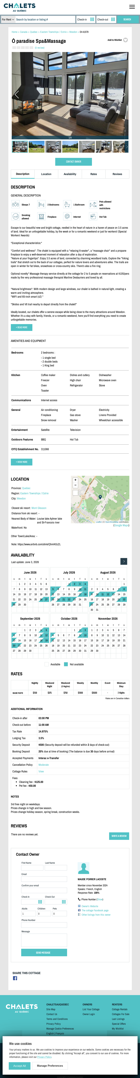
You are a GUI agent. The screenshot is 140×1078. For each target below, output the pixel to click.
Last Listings (118, 1019)
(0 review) (39, 47)
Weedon (21, 498)
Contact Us (51, 1014)
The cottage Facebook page (95, 910)
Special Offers (119, 1024)
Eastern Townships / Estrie (34, 493)
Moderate (44, 765)
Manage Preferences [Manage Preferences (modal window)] (50, 1065)
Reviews (117, 174)
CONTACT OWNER (73, 162)
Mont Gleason (39, 508)
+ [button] (75, 480)
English (50, 1033)
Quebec (26, 488)
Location (46, 174)
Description (22, 174)
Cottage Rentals (119, 1009)
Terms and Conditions (57, 1019)
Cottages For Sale (120, 1014)
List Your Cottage (91, 1009)
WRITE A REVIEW (119, 836)
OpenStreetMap (111, 522)
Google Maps (121, 525)
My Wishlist (118, 1028)
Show (99, 899)
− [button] (75, 485)
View (41, 771)
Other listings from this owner (96, 914)
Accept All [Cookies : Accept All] (19, 1066)
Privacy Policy (53, 1024)
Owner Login (89, 1014)
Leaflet (98, 522)
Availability (70, 174)
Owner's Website (90, 906)
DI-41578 (84, 32)
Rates (93, 174)
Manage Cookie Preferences (60, 1028)
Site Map (50, 1009)
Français (60, 1033)
